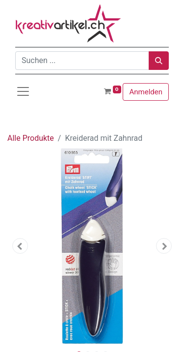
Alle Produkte (30, 138)
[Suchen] (159, 60)
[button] (20, 245)
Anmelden (145, 92)
